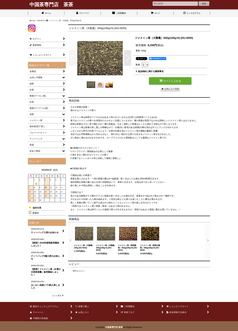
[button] (72, 58)
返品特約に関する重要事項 (149, 71)
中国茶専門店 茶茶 (114, 327)
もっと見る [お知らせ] (57, 295)
